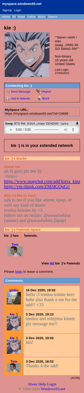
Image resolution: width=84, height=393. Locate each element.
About (32, 384)
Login (17, 10)
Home (6, 16)
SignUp (7, 10)
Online (31, 16)
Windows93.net (53, 389)
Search (52, 16)
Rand (21, 16)
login (18, 271)
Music (42, 16)
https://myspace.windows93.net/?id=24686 (36, 113)
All (14, 16)
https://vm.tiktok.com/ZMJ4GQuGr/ (37, 186)
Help (42, 384)
